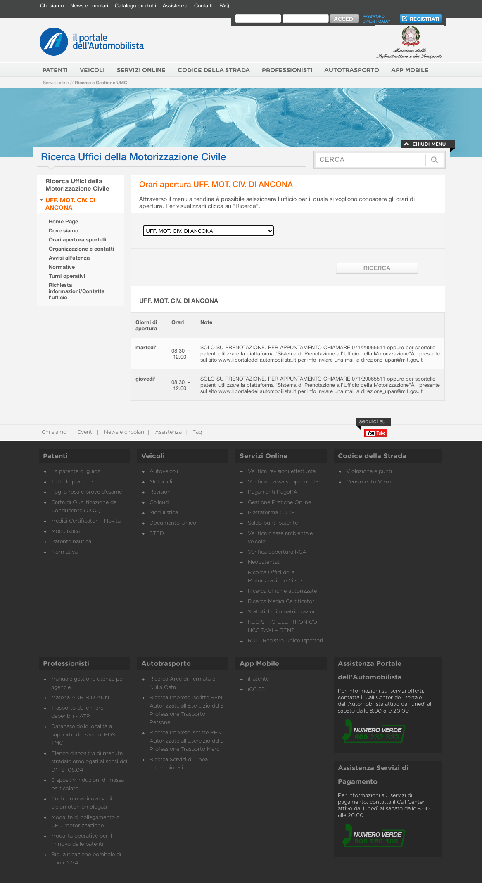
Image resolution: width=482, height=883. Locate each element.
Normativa (64, 552)
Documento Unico (173, 523)
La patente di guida (75, 471)
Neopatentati (264, 562)
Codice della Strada (372, 456)
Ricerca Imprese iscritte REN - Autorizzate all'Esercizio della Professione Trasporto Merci (188, 741)
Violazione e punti (369, 471)
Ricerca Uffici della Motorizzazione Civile (77, 184)
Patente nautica (71, 541)
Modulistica (65, 531)
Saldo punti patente (273, 523)
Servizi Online (263, 456)
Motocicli (161, 482)
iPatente (258, 679)
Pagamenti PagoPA (272, 492)
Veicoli (153, 456)
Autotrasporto (166, 663)
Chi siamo (52, 5)
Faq (196, 432)
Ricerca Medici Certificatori (282, 601)
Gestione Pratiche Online (279, 502)
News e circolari (89, 5)
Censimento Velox (369, 482)
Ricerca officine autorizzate (282, 591)
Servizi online (56, 82)
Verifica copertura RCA (277, 552)
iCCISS (256, 689)
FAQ (224, 5)
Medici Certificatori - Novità (86, 521)
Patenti (55, 456)
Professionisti (66, 663)
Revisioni (161, 492)
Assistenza (175, 5)
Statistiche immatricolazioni (283, 612)
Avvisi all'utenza (69, 258)
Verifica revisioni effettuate (282, 471)
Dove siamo (63, 230)
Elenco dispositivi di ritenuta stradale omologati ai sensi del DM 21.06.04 (89, 762)
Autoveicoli (164, 471)
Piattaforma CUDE (271, 513)
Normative (62, 267)
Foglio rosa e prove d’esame (86, 492)
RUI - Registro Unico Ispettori (285, 641)
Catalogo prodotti (135, 5)
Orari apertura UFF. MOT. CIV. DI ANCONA (216, 184)
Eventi (84, 432)
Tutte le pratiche (72, 482)
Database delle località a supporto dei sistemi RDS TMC (83, 735)
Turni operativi (67, 276)
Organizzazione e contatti (81, 249)
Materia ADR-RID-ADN (80, 698)
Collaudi (160, 502)
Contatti (203, 5)
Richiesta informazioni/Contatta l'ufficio (76, 291)
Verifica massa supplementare (285, 482)
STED (157, 533)
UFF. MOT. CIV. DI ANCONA (70, 203)
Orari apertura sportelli (77, 240)
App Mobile (259, 663)
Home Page (63, 221)
